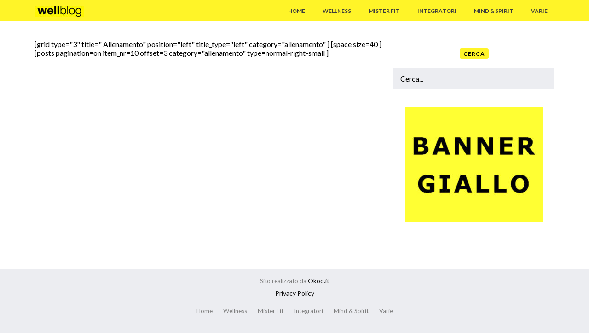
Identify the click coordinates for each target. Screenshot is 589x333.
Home (296, 10)
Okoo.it (318, 281)
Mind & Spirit (494, 10)
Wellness (337, 10)
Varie (539, 10)
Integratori (436, 10)
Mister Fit (384, 10)
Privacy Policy (294, 293)
